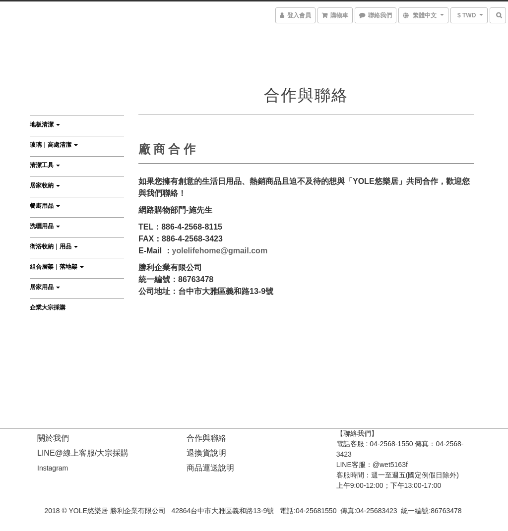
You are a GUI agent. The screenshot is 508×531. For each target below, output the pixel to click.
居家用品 (45, 287)
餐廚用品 (45, 205)
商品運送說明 (210, 468)
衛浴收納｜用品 (54, 246)
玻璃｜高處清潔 (54, 144)
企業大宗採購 (47, 307)
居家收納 (45, 185)
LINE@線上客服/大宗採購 (82, 453)
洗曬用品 (45, 226)
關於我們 (53, 438)
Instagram (52, 468)
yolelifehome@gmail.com (220, 250)
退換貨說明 (206, 453)
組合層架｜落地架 (57, 266)
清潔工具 (45, 165)
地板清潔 (45, 124)
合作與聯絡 (206, 438)
